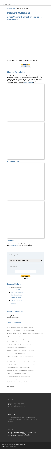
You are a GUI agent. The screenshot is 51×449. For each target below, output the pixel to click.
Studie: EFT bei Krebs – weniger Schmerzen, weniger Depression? (20, 330)
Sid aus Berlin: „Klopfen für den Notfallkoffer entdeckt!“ (18, 376)
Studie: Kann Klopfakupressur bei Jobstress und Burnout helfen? (20, 379)
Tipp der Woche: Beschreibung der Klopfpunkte (17, 336)
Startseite (9, 8)
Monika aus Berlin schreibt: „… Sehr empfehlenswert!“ (18, 367)
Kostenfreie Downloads (17, 292)
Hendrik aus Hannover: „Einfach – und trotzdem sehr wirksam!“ (20, 327)
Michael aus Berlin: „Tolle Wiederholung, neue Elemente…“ (19, 339)
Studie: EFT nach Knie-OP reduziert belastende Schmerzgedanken (20, 350)
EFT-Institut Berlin (9, 444)
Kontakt (10, 406)
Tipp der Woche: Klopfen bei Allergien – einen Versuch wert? (19, 381)
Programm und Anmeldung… (13, 317)
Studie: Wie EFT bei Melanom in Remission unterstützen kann (20, 341)
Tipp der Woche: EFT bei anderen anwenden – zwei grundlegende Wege (22, 364)
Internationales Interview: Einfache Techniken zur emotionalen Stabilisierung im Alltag (25, 333)
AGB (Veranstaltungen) (14, 417)
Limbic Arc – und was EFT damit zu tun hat (16, 353)
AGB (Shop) (24, 417)
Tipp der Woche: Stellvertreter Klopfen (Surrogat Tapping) (19, 344)
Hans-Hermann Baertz (12, 446)
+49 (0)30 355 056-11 (18, 403)
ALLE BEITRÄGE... (11, 386)
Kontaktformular (28, 82)
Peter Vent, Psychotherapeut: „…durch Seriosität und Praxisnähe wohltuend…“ (23, 359)
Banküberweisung (13, 245)
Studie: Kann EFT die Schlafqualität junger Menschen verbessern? (20, 370)
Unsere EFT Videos (16, 290)
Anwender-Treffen (16, 297)
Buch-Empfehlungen (16, 295)
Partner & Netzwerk (16, 300)
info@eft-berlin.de (17, 405)
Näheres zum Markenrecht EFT (25, 435)
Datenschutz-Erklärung (15, 419)
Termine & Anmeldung (19, 406)
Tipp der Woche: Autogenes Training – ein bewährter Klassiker (20, 356)
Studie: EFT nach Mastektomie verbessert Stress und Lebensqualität (21, 361)
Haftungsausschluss (27, 419)
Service (14, 8)
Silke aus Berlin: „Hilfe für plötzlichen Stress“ (16, 347)
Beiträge (13, 303)
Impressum (32, 417)
